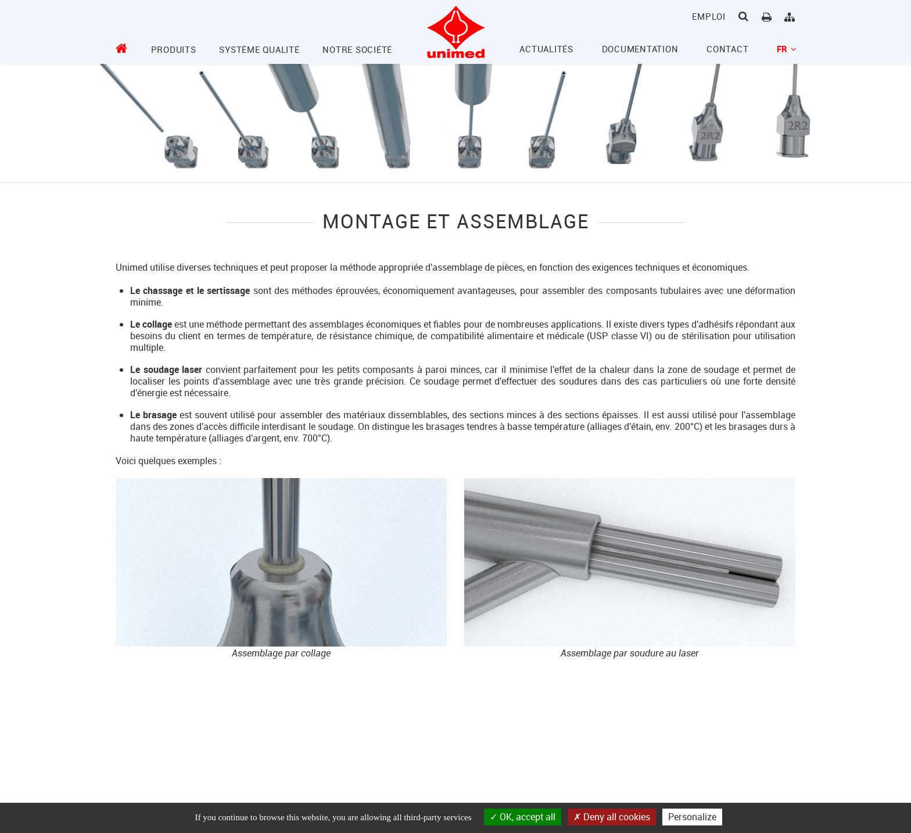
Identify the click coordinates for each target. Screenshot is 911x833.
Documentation (640, 49)
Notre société (357, 49)
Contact (727, 49)
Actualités (546, 49)
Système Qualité (259, 49)
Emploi (709, 16)
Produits (173, 49)
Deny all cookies (611, 816)
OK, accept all (522, 816)
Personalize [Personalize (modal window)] (692, 816)
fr (786, 49)
